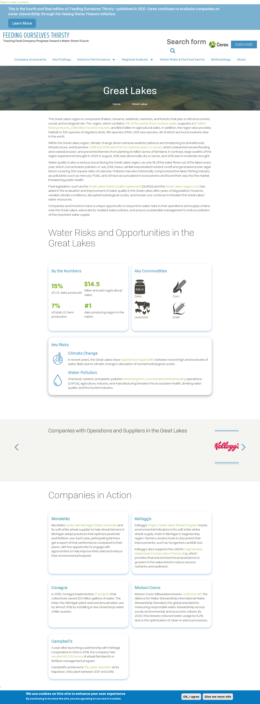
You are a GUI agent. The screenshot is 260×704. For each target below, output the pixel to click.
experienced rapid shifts (138, 359)
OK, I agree (191, 696)
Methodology (221, 59)
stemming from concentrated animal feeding (155, 379)
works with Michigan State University (91, 525)
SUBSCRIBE (244, 44)
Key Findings (61, 59)
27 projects (102, 594)
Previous (17, 449)
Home (116, 104)
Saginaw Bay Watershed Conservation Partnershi (169, 551)
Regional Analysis (138, 59)
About (241, 59)
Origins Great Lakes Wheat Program (173, 525)
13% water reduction (98, 667)
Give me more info (218, 696)
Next (243, 449)
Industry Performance (96, 59)
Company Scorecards (30, 59)
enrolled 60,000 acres (67, 656)
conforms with (192, 594)
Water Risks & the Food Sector (182, 59)
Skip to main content (14, 2)
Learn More (22, 23)
